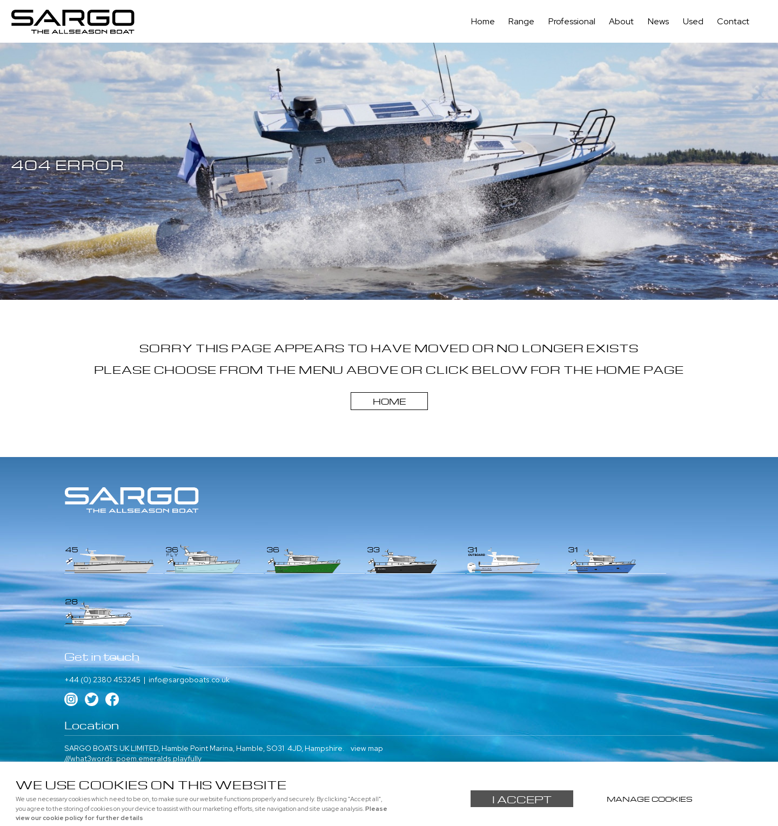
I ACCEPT (522, 798)
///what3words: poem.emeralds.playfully (133, 704)
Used (694, 22)
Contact (733, 22)
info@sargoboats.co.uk (189, 624)
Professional (575, 22)
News (660, 22)
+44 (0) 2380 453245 (102, 624)
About (624, 22)
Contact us (119, 748)
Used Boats (212, 748)
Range (526, 22)
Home (488, 22)
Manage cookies (650, 798)
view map (367, 693)
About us (80, 748)
